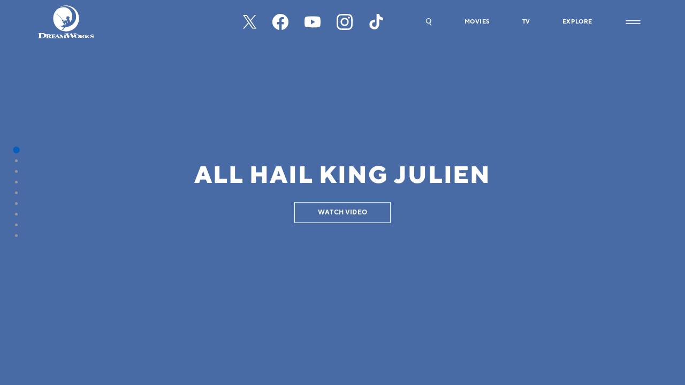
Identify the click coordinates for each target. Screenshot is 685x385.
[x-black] (249, 22)
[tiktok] (377, 22)
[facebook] (280, 22)
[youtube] (312, 22)
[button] (428, 22)
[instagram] (345, 22)
